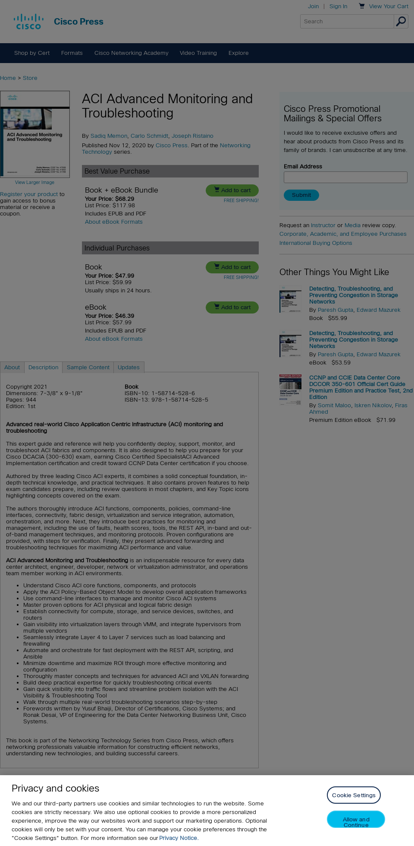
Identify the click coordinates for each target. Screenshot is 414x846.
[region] (207, 810)
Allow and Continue (356, 822)
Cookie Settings (354, 795)
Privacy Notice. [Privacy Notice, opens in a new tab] (179, 838)
